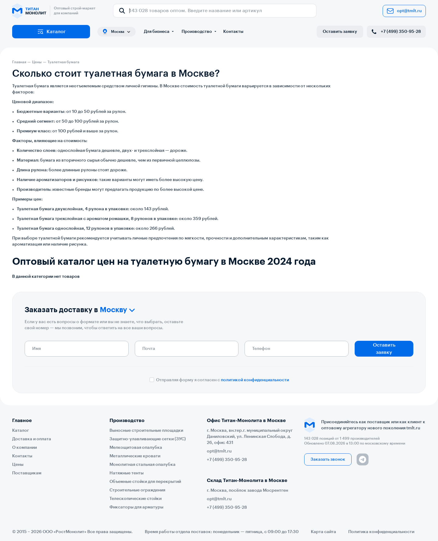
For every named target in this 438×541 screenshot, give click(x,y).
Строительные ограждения (137, 490)
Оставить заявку (340, 32)
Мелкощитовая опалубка (135, 447)
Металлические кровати (134, 456)
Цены (17, 464)
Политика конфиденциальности (381, 532)
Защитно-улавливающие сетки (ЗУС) (147, 439)
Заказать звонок (328, 459)
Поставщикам (26, 473)
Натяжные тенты (126, 473)
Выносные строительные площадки (146, 430)
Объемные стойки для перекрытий (145, 482)
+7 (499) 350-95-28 (395, 31)
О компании (24, 447)
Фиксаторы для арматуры (136, 507)
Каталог (51, 31)
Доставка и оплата (31, 439)
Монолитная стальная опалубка (142, 464)
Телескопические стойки (135, 499)
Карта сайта (323, 532)
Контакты (233, 32)
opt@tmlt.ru (404, 11)
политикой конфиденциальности (255, 380)
